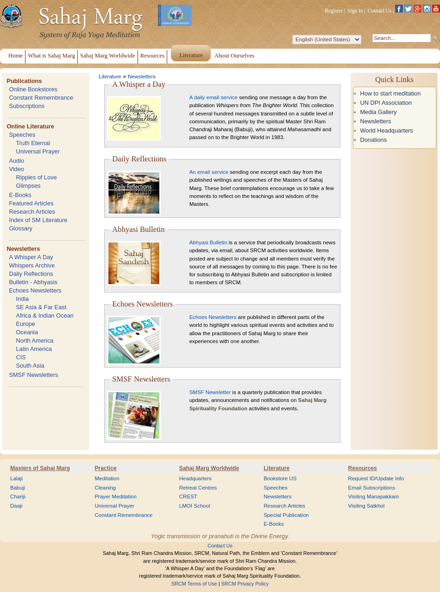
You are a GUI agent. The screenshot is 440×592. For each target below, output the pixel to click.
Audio (16, 160)
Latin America (34, 348)
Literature (110, 76)
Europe (25, 323)
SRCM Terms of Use (194, 583)
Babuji (17, 487)
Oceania (27, 332)
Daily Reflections (31, 273)
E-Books (20, 194)
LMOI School (194, 506)
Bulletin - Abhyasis (33, 282)
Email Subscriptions (371, 487)
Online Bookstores (33, 89)
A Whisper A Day (31, 257)
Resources (362, 468)
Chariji (17, 496)
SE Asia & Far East (41, 307)
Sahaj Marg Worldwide (209, 468)
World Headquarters (386, 130)
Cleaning (105, 487)
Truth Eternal (33, 143)
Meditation (106, 478)
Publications (24, 80)
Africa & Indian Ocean (44, 315)
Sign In (355, 10)
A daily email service (213, 97)
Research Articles (32, 211)
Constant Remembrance (41, 97)
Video (16, 169)
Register (334, 10)
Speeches (22, 134)
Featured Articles (31, 203)
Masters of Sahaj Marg (40, 468)
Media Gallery (378, 111)
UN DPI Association (386, 102)
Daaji (16, 506)
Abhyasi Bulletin (208, 242)
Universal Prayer (38, 151)
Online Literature (30, 126)
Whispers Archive (32, 265)
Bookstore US (280, 478)
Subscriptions (26, 105)
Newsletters (23, 248)
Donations (373, 139)
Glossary (20, 228)
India (22, 298)
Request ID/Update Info (376, 478)
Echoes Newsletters (35, 290)
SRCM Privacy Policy (245, 583)
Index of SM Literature (38, 219)
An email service (208, 172)
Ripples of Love (36, 177)
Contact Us (380, 10)
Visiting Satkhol (366, 506)
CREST (188, 496)
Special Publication (286, 515)
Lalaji (16, 478)
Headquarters (195, 478)
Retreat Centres (198, 487)
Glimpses (28, 185)
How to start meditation (390, 93)
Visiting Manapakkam (373, 496)
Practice (105, 468)
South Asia (30, 365)
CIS (20, 357)
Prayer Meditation (115, 496)
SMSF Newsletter (210, 392)
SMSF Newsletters (33, 374)
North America (34, 340)
